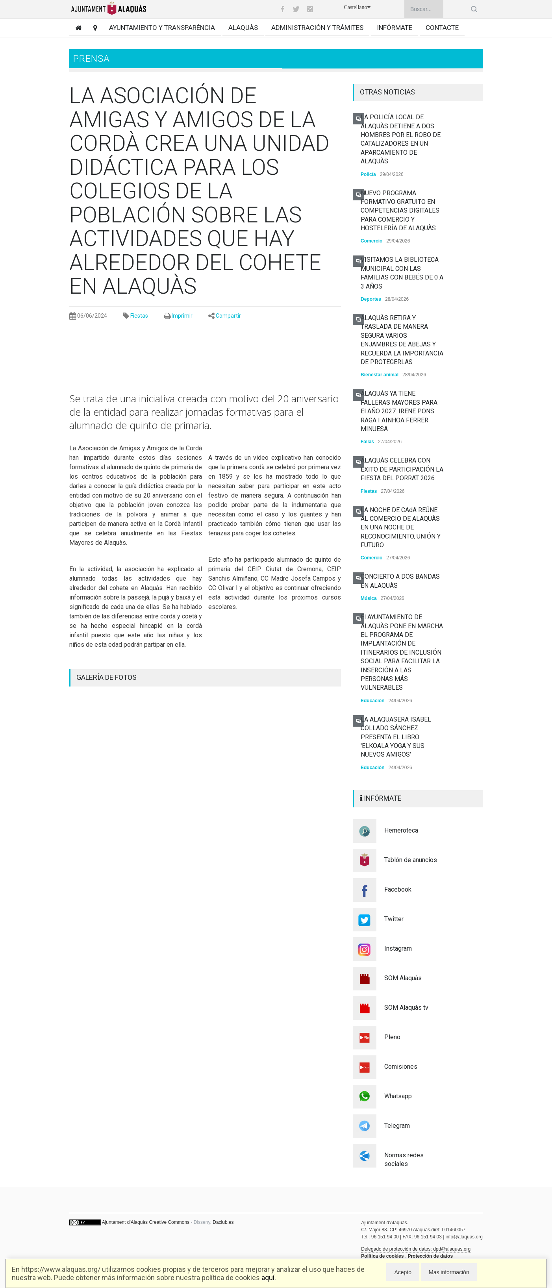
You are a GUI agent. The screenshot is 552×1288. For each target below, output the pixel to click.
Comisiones (400, 1066)
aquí (267, 1277)
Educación (373, 700)
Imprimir (182, 316)
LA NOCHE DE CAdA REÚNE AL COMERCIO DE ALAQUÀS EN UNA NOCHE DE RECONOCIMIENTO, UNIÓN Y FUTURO (401, 527)
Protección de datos (430, 1256)
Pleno (392, 1037)
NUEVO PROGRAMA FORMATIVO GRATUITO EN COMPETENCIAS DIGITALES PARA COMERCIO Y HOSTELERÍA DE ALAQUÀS (400, 210)
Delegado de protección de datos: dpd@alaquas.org (415, 1249)
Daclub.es (223, 1222)
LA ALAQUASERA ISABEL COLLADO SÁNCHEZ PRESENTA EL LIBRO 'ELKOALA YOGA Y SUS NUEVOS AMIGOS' (396, 737)
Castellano (357, 7)
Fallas (367, 441)
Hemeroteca (401, 830)
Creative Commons (169, 1222)
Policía (368, 174)
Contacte (442, 27)
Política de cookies (382, 1256)
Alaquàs (243, 27)
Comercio (371, 241)
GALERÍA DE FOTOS (106, 677)
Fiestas (139, 316)
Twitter (394, 919)
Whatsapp (398, 1096)
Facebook (397, 889)
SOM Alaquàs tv (406, 1007)
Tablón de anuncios (410, 860)
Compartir (228, 316)
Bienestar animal (379, 375)
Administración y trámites (317, 27)
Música (369, 598)
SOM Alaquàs (403, 978)
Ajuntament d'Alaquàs (125, 1222)
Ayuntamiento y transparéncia (162, 27)
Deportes (371, 299)
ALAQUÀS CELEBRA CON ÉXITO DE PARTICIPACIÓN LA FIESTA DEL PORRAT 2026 (402, 469)
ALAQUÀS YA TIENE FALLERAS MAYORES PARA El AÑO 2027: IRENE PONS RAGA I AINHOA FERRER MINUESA (399, 411)
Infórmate (394, 27)
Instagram (398, 948)
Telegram (397, 1125)
